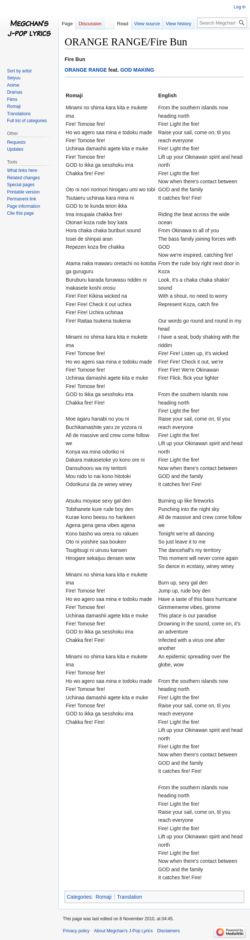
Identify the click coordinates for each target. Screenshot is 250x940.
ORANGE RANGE (86, 70)
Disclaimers (168, 930)
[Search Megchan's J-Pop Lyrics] (222, 23)
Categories (79, 897)
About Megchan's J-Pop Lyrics (123, 930)
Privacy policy (76, 930)
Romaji (104, 897)
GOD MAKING (137, 70)
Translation (129, 897)
